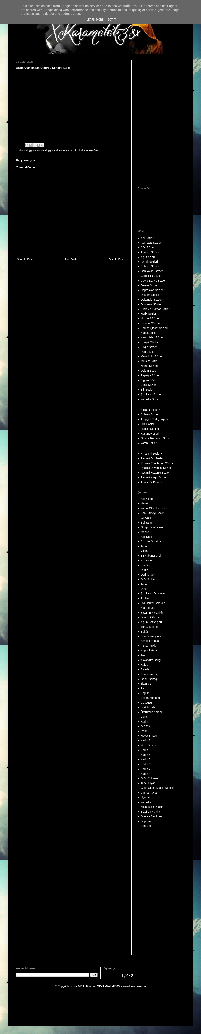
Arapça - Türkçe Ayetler (155, 419)
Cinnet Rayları (150, 792)
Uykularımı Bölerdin (153, 603)
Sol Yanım (147, 522)
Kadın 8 (145, 773)
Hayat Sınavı (149, 735)
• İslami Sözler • (150, 409)
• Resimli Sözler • (151, 453)
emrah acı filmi (71, 150)
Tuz (143, 655)
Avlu (143, 688)
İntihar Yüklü (148, 645)
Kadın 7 (145, 769)
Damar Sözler (149, 285)
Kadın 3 (145, 750)
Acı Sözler (147, 238)
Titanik (145, 546)
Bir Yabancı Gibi (151, 555)
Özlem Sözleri (149, 370)
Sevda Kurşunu (150, 697)
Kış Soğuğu (148, 607)
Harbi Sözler (148, 313)
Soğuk (145, 693)
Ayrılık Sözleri (149, 261)
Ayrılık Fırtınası (150, 640)
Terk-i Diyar (148, 783)
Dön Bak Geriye (151, 617)
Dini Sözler (147, 424)
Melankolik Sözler (152, 356)
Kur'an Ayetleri (150, 433)
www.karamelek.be (134, 986)
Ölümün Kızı (148, 579)
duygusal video (53, 150)
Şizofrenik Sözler (151, 394)
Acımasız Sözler (151, 242)
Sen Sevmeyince (151, 636)
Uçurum (146, 797)
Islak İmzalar (149, 707)
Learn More (94, 19)
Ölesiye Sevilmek (151, 816)
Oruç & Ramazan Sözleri (156, 438)
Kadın (144, 721)
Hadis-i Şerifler (150, 428)
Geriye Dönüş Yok (152, 527)
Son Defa (146, 825)
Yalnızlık (146, 802)
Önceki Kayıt (116, 259)
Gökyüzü (146, 702)
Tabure (145, 584)
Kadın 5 (145, 759)
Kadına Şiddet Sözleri (154, 328)
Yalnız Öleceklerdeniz (154, 508)
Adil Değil (147, 536)
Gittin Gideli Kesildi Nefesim (158, 787)
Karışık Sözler (149, 342)
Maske (145, 532)
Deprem (146, 821)
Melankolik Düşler (152, 806)
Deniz (144, 569)
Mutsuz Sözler (150, 361)
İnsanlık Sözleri (150, 323)
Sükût (144, 631)
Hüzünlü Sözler (150, 318)
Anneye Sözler (150, 252)
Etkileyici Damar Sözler (155, 309)
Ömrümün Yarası (151, 712)
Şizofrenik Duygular (153, 593)
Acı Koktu (147, 498)
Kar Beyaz (147, 565)
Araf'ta (145, 598)
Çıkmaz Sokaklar (151, 541)
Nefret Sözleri (149, 365)
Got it (111, 19)
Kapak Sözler (149, 332)
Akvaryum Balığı (151, 660)
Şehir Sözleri (149, 384)
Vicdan (145, 550)
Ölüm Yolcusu (149, 778)
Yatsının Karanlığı (152, 612)
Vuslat (144, 716)
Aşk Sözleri (148, 256)
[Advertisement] (153, 120)
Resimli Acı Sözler (152, 458)
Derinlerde (147, 574)
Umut (144, 588)
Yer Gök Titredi (150, 626)
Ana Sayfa (71, 259)
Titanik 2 (146, 683)
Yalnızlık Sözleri (151, 399)
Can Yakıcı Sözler (152, 271)
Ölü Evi (145, 726)
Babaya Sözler (150, 266)
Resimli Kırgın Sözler (154, 477)
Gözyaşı (146, 517)
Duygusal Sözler (151, 304)
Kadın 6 (145, 764)
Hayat (144, 503)
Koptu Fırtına (149, 650)
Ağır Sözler (148, 247)
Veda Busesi (148, 745)
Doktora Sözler (150, 294)
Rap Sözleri (148, 351)
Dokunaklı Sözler (151, 299)
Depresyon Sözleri (152, 290)
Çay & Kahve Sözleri (153, 280)
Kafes (144, 664)
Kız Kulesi (147, 560)
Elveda (145, 669)
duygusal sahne (35, 150)
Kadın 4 (145, 754)
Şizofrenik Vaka (150, 811)
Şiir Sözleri (147, 389)
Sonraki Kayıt (25, 259)
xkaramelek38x (89, 150)
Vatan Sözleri (149, 443)
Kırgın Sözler (149, 347)
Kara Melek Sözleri (152, 337)
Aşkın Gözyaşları (151, 622)
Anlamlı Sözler (150, 414)
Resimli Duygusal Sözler (156, 467)
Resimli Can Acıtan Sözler (157, 463)
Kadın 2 (145, 740)
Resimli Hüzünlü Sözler (155, 472)
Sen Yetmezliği (150, 674)
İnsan (144, 731)
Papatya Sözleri (150, 375)
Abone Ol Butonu (151, 482)
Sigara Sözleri (149, 380)
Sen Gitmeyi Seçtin (153, 513)
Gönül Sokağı (149, 679)
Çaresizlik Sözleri (151, 275)
